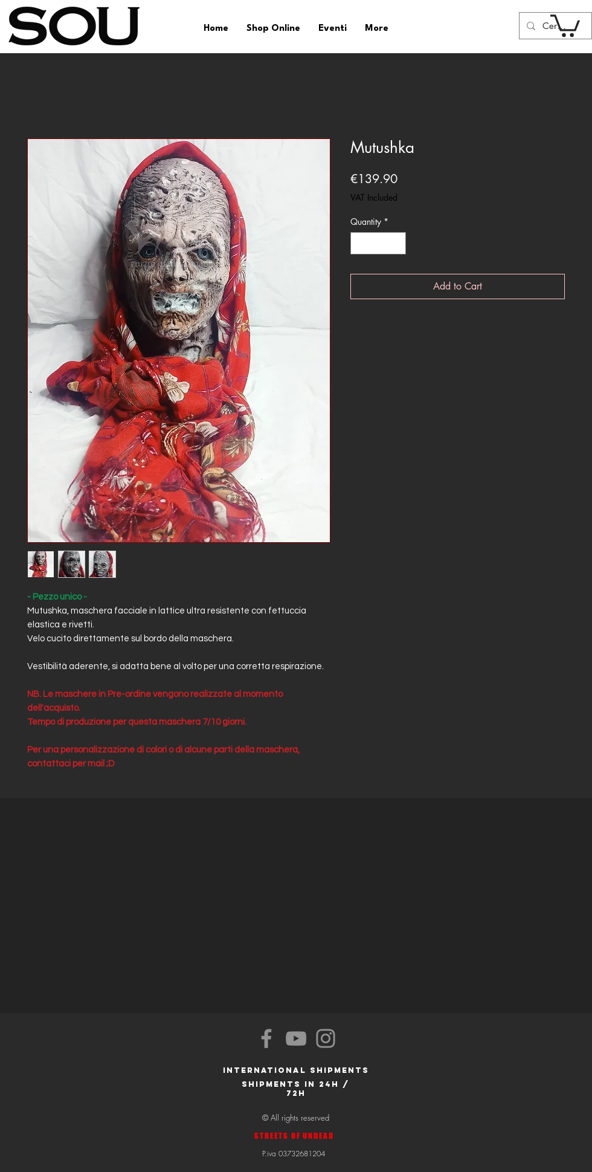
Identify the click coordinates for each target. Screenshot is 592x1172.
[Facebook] (266, 1038)
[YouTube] (296, 1038)
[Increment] (396, 243)
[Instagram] (325, 1038)
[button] (565, 24)
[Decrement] (359, 243)
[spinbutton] (378, 243)
